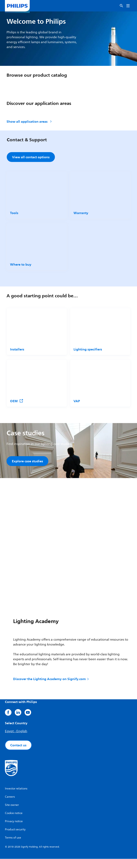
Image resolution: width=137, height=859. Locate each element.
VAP (77, 401)
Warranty (81, 212)
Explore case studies (27, 461)
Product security (15, 829)
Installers (17, 349)
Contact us (18, 745)
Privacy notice (14, 821)
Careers (10, 797)
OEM (16, 401)
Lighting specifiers (88, 349)
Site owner (12, 805)
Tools (14, 212)
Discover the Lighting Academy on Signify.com (51, 679)
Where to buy (20, 264)
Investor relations (16, 788)
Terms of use (13, 837)
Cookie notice (14, 813)
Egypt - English (16, 731)
